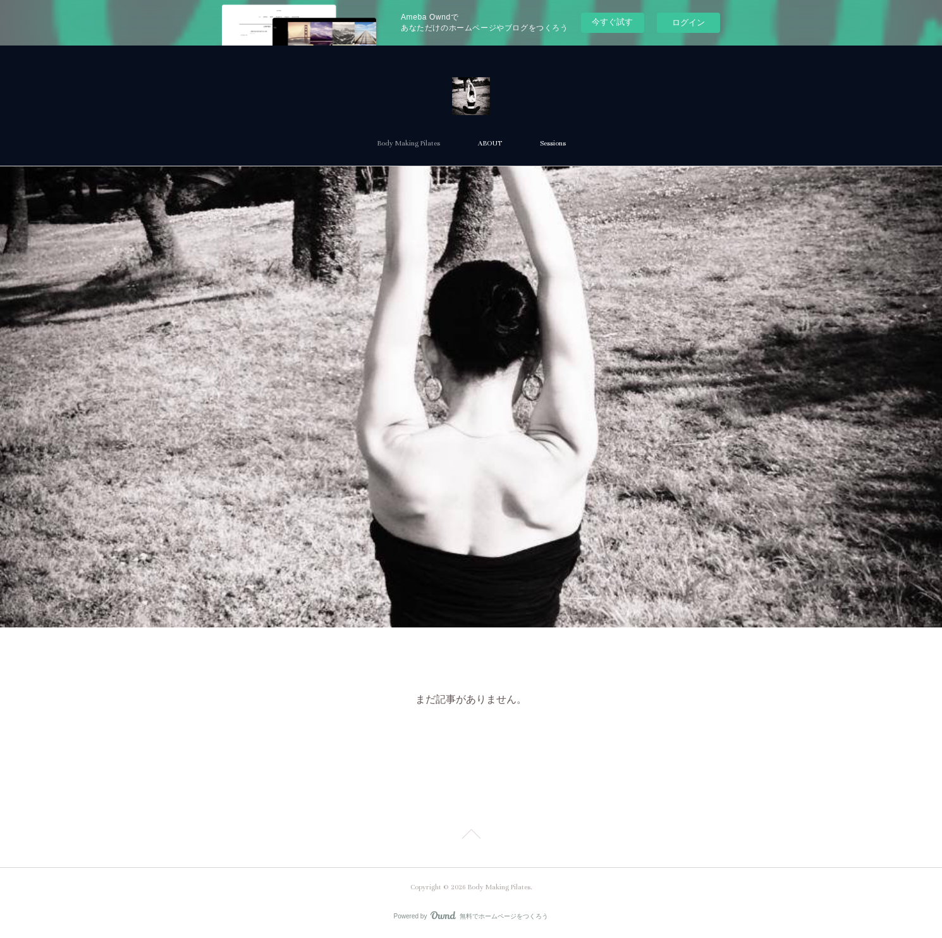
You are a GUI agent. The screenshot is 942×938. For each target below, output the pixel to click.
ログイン (688, 22)
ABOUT (490, 143)
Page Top (471, 836)
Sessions (553, 143)
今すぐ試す (612, 22)
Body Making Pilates (408, 143)
